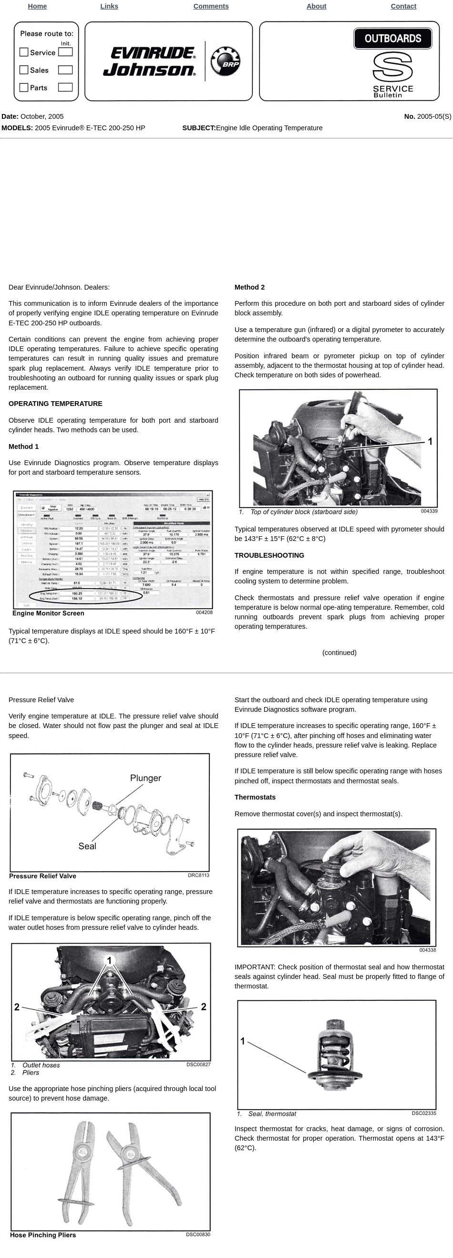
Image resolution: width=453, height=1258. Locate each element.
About (317, 6)
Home (37, 6)
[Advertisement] (226, 210)
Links (110, 6)
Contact (404, 6)
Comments (211, 6)
